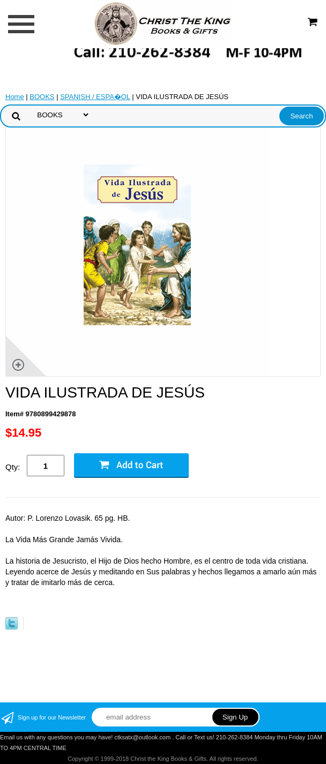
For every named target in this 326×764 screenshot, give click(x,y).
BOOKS (41, 97)
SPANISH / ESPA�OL (95, 97)
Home (14, 97)
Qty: (12, 466)
